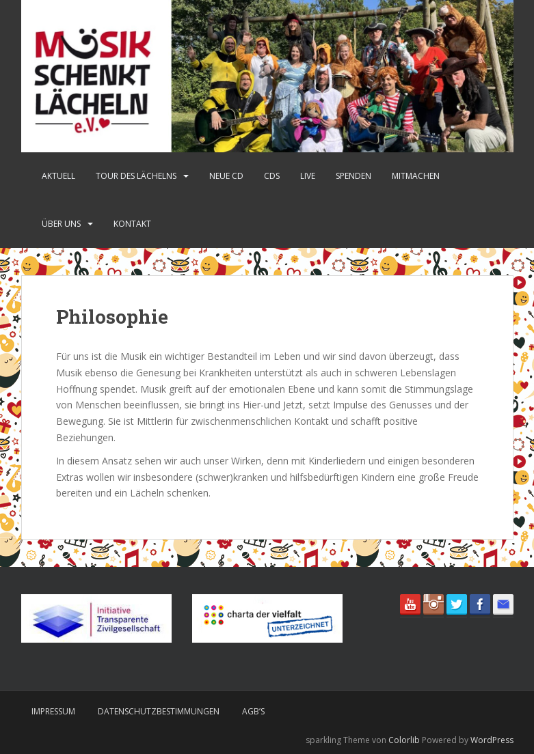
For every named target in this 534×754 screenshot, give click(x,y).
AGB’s (253, 711)
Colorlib (404, 740)
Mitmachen (416, 176)
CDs (272, 176)
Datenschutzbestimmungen (158, 711)
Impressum (53, 711)
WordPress (491, 740)
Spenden (353, 176)
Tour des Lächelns (136, 176)
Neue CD (226, 176)
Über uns (61, 223)
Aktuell (58, 176)
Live (307, 176)
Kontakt (132, 223)
